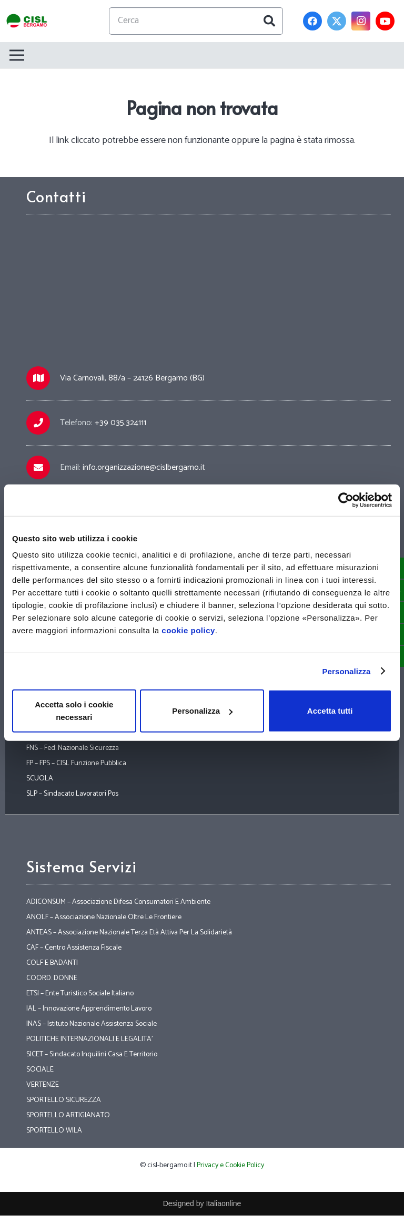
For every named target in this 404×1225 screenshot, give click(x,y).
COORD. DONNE (51, 978)
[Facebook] (312, 21)
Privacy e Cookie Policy (230, 1165)
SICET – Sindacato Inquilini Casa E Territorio (91, 1054)
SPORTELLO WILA (54, 1131)
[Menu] (198, 55)
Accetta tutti (330, 710)
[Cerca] (196, 21)
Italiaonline (223, 1203)
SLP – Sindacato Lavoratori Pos (72, 794)
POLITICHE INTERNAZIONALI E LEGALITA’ (89, 1039)
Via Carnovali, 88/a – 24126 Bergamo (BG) (132, 378)
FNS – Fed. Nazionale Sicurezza (72, 748)
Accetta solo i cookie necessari (74, 711)
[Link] (27, 21)
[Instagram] (360, 21)
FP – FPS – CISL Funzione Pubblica (76, 763)
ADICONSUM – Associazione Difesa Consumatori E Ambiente (118, 902)
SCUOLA (39, 779)
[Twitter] (336, 21)
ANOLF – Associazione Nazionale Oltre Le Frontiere (103, 917)
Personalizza (346, 670)
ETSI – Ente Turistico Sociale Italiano (80, 993)
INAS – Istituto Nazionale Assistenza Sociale (91, 1024)
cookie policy (188, 630)
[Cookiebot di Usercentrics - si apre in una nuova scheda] (346, 500)
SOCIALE (40, 1070)
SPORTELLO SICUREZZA (63, 1100)
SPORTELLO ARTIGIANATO (68, 1115)
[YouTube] (385, 21)
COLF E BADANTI (52, 963)
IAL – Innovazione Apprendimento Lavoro (89, 1009)
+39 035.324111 (120, 423)
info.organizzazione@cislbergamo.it (144, 467)
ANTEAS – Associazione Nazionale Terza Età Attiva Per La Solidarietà (129, 933)
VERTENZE (42, 1085)
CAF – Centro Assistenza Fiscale (74, 948)
